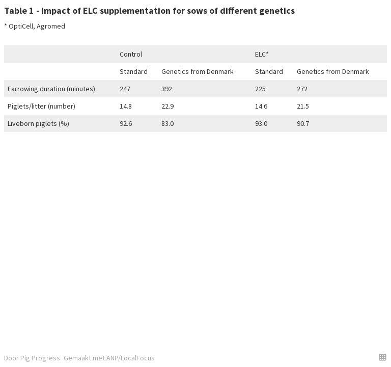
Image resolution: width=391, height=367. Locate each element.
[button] (382, 357)
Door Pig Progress (32, 357)
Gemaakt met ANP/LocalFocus (109, 357)
